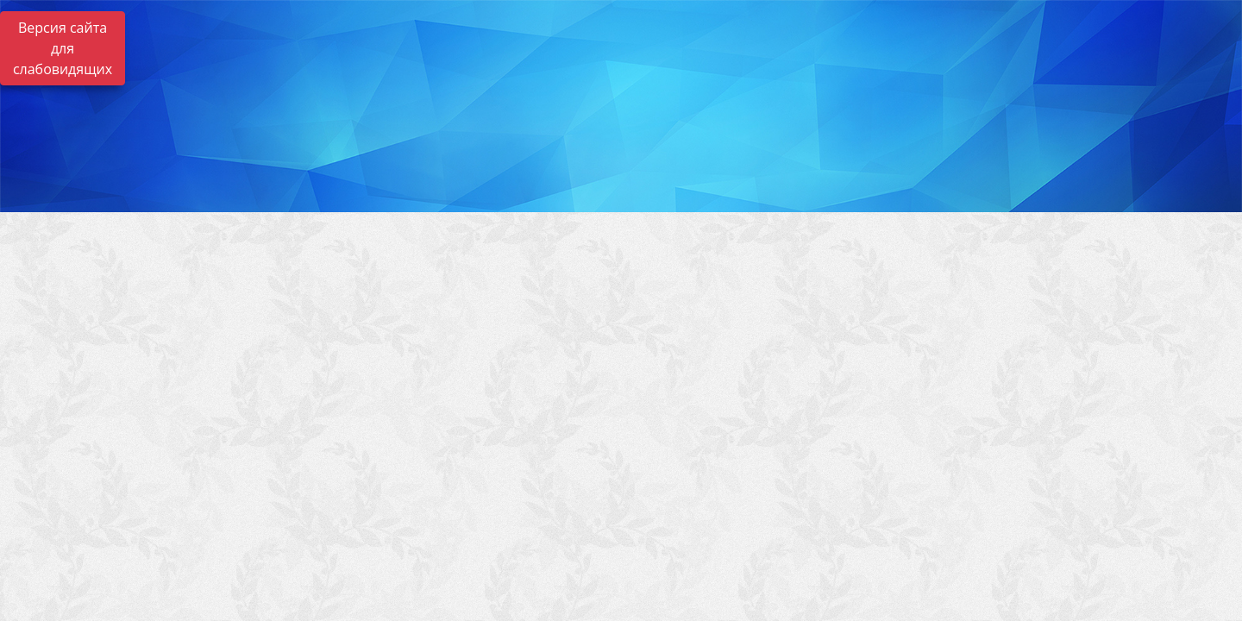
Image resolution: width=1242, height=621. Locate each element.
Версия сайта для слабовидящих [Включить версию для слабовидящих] (62, 48)
